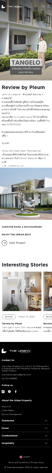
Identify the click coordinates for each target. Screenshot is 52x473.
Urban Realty (8, 410)
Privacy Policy (37, 462)
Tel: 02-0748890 (9, 378)
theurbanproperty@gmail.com (16, 375)
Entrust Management (12, 414)
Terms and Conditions (18, 462)
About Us (6, 406)
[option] (21, 302)
